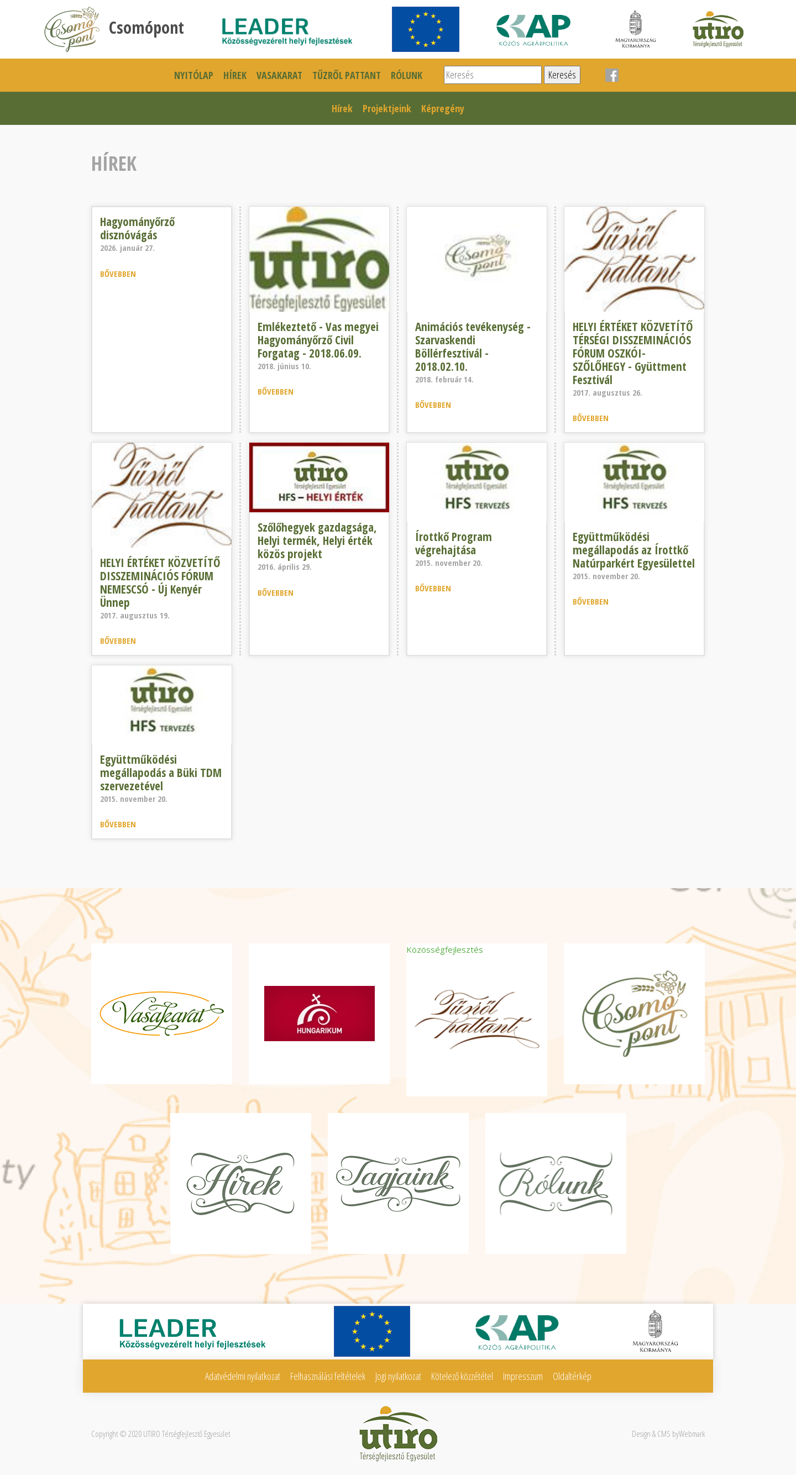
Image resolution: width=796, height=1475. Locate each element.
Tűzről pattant (346, 75)
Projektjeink (387, 108)
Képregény (442, 108)
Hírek (235, 75)
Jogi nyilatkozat (398, 1376)
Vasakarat (279, 75)
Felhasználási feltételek (327, 1376)
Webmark (692, 1433)
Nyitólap (193, 75)
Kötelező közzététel (462, 1376)
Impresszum (523, 1376)
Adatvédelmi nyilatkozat (242, 1376)
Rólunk (406, 75)
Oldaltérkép (572, 1376)
